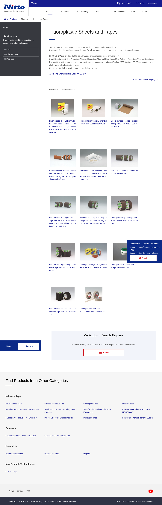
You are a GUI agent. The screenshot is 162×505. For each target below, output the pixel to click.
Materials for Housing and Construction (22, 409)
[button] (155, 11)
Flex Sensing (10, 471)
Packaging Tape (90, 418)
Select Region (125, 3)
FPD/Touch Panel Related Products (20, 436)
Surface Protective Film (54, 404)
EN (143, 3)
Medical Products (51, 454)
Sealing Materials (90, 404)
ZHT (138, 3)
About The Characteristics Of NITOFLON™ (67, 74)
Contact (20, 491)
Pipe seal (9, 59)
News (133, 12)
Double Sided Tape (13, 404)
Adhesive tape (11, 54)
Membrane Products (14, 454)
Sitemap (12, 501)
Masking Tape (128, 404)
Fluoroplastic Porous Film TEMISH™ (21, 418)
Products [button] (49, 12)
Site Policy (23, 501)
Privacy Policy (37, 501)
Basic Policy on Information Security (60, 501)
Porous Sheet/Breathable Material (58, 418)
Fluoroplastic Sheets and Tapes (34, 19)
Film (7, 50)
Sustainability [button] (82, 12)
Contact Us (152, 3)
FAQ (28, 491)
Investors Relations (116, 12)
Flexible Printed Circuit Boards (57, 436)
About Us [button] (65, 12)
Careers (144, 12)
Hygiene (86, 454)
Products (13, 19)
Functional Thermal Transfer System (137, 418)
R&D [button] (98, 12)
